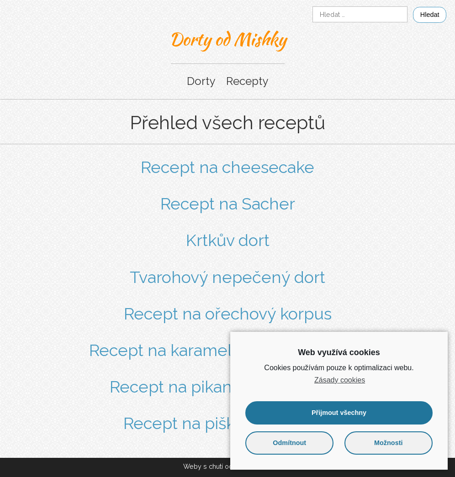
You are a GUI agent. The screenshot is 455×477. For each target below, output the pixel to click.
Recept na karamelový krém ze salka (227, 350)
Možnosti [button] (388, 442)
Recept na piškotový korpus (227, 423)
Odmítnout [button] (289, 442)
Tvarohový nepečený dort (227, 277)
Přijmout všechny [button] (339, 412)
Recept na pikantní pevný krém (228, 386)
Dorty (201, 81)
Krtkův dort (228, 240)
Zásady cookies (339, 380)
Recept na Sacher (227, 203)
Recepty (247, 81)
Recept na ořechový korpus (228, 313)
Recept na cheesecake (227, 167)
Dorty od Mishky (227, 39)
